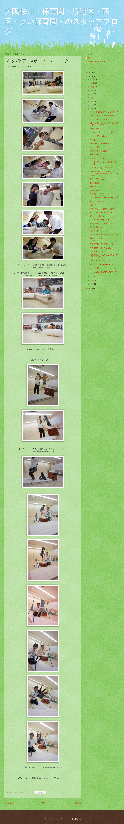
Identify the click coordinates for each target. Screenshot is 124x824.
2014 (90, 289)
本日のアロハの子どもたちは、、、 (104, 244)
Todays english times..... (98, 251)
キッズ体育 (94, 147)
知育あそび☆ (95, 231)
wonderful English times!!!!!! (100, 143)
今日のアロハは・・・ (99, 155)
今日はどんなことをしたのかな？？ (104, 112)
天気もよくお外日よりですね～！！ (104, 132)
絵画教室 (93, 205)
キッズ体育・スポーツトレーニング (104, 268)
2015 (90, 76)
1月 (92, 284)
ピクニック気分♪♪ (97, 216)
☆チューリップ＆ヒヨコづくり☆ (103, 223)
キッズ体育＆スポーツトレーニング (104, 198)
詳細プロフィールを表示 (95, 61)
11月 (92, 83)
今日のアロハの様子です (99, 220)
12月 (92, 79)
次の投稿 (9, 802)
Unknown (92, 58)
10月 (92, 87)
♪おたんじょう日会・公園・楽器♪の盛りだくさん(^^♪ (104, 124)
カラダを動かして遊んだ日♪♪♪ (102, 116)
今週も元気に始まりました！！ (102, 248)
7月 (92, 98)
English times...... (96, 227)
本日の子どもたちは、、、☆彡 (102, 201)
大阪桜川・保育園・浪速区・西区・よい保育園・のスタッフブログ (61, 21)
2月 (92, 280)
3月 (92, 277)
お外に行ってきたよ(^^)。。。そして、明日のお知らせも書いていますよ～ (104, 173)
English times (95, 129)
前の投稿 (76, 802)
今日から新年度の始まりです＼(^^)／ (104, 272)
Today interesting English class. (101, 168)
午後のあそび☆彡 (97, 194)
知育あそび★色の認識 (99, 151)
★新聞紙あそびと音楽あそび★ (102, 209)
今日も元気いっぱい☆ (99, 136)
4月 (92, 109)
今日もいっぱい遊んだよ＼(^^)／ (103, 187)
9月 (92, 90)
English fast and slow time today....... (103, 264)
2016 (90, 72)
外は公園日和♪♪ (96, 183)
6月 (92, 101)
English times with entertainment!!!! (102, 212)
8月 (92, 94)
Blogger (78, 819)
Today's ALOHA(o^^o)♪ (98, 261)
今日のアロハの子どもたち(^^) (102, 119)
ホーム (42, 802)
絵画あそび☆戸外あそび (99, 158)
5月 (92, 105)
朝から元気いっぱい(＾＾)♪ (100, 179)
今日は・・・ (95, 140)
